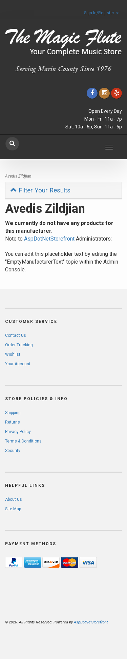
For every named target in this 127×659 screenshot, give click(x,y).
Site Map (13, 509)
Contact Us (15, 335)
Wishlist (12, 354)
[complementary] (78, 621)
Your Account (17, 364)
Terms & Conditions (23, 441)
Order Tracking (19, 345)
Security (12, 450)
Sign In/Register (101, 13)
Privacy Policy (18, 431)
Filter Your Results (40, 190)
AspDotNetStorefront (49, 238)
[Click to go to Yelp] (116, 93)
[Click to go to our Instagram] (104, 93)
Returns (12, 422)
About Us (13, 499)
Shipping (13, 412)
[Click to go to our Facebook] (92, 93)
